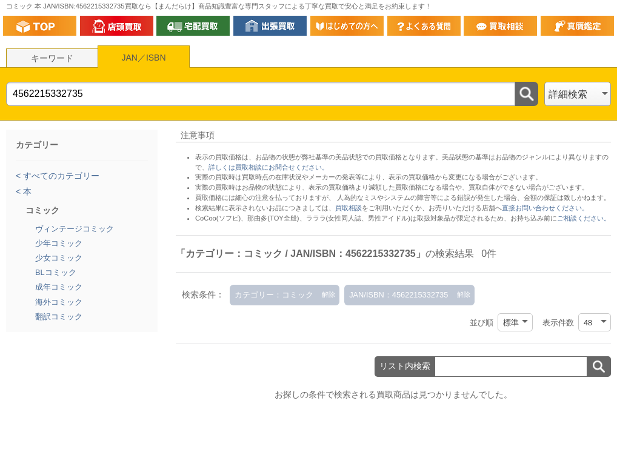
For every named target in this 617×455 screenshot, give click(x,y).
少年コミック (58, 243)
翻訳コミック (58, 316)
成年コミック (58, 286)
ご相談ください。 (583, 218)
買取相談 (348, 207)
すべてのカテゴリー (60, 176)
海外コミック (58, 302)
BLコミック (55, 272)
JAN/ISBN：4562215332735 (398, 294)
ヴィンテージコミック (74, 228)
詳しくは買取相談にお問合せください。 (268, 167)
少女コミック (58, 257)
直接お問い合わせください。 (545, 207)
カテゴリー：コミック (274, 294)
